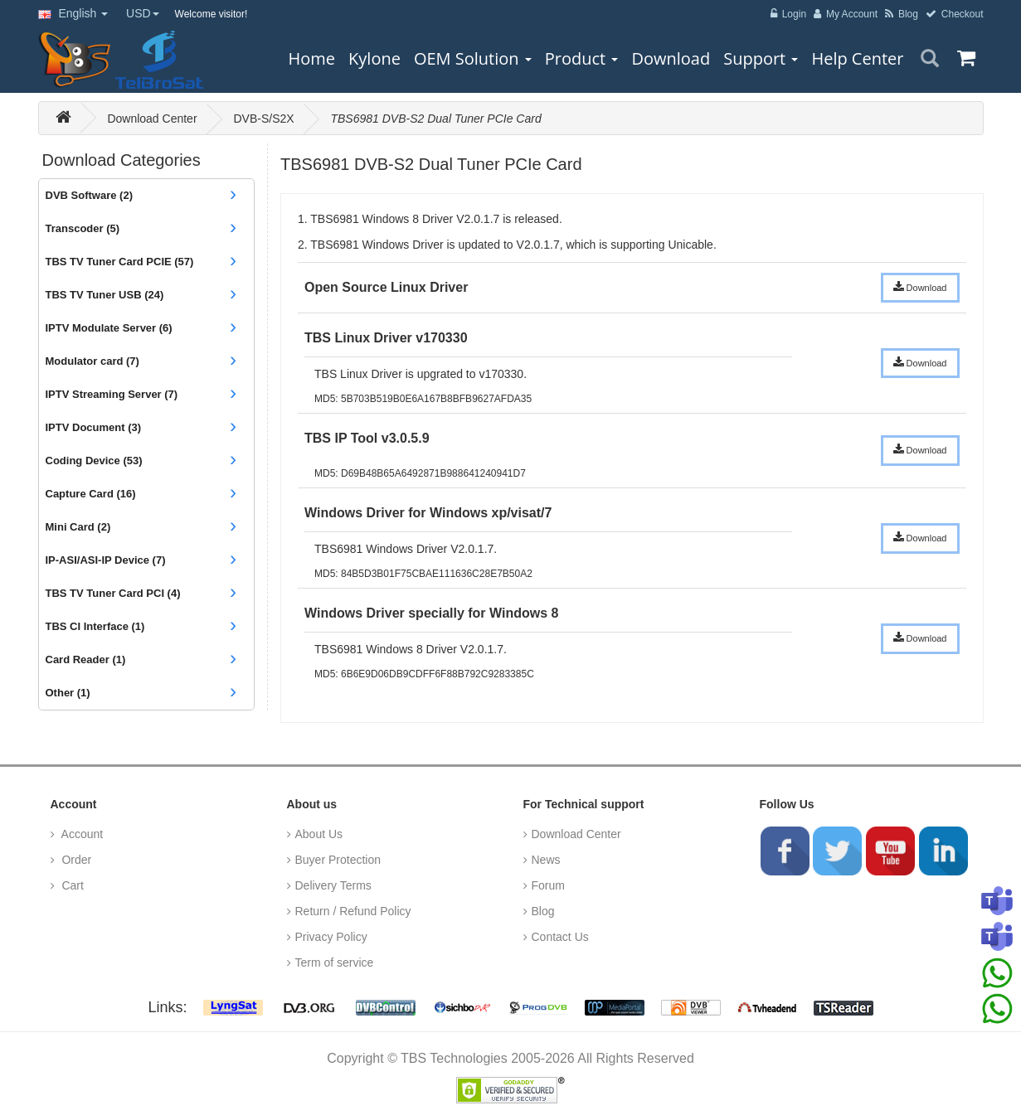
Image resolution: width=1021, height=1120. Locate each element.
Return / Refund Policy (353, 911)
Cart (71, 885)
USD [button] (142, 13)
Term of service (334, 962)
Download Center (152, 118)
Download (920, 287)
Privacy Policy (331, 936)
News (546, 859)
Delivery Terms (333, 885)
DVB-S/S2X (263, 118)
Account (81, 834)
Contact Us (560, 936)
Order (75, 859)
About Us (319, 834)
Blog (543, 911)
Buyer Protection (338, 859)
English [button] (73, 13)
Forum (548, 885)
